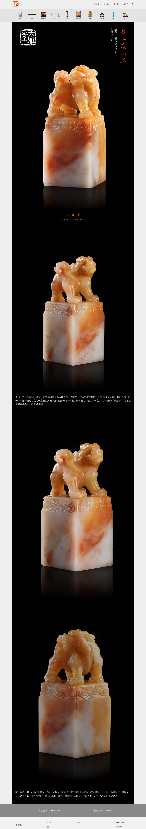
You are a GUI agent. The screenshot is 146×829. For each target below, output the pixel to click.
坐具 (31, 18)
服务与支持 (120, 822)
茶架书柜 (78, 18)
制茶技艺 (80, 827)
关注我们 (19, 825)
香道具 (102, 18)
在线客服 (119, 827)
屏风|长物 (43, 18)
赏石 (125, 18)
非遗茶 (96, 4)
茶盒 (20, 18)
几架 (67, 18)
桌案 (55, 18)
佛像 (90, 18)
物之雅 (106, 4)
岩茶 (47, 827)
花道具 (114, 18)
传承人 (125, 4)
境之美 (116, 4)
